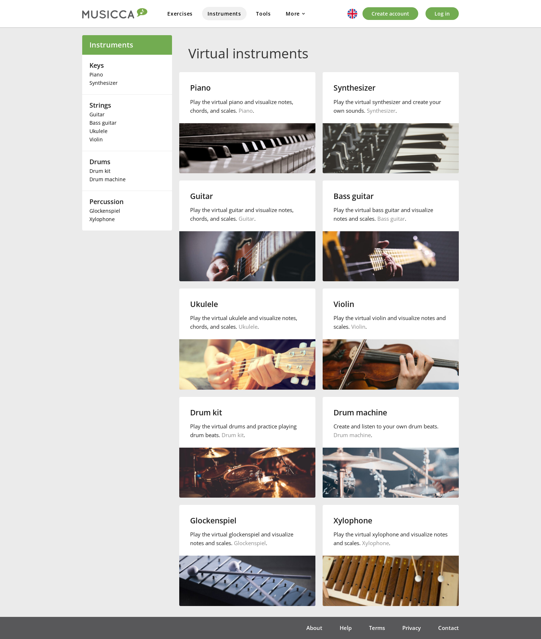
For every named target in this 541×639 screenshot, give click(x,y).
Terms (377, 627)
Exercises (180, 13)
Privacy (411, 627)
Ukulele (98, 131)
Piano (96, 74)
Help (346, 627)
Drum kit (99, 170)
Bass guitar (103, 122)
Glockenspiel (104, 210)
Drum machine (107, 179)
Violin (96, 139)
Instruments (224, 13)
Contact (448, 627)
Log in (442, 13)
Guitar (97, 114)
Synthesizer (103, 82)
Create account (390, 13)
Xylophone (102, 219)
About (314, 627)
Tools (263, 13)
